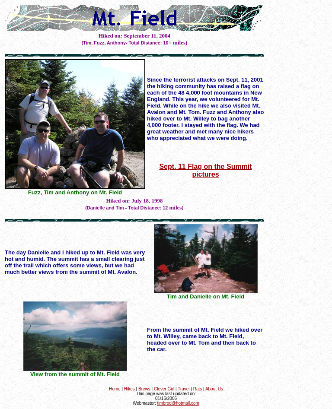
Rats (197, 389)
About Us (214, 389)
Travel (183, 389)
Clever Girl (165, 389)
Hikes (129, 389)
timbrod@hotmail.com (178, 403)
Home (115, 389)
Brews (144, 389)
